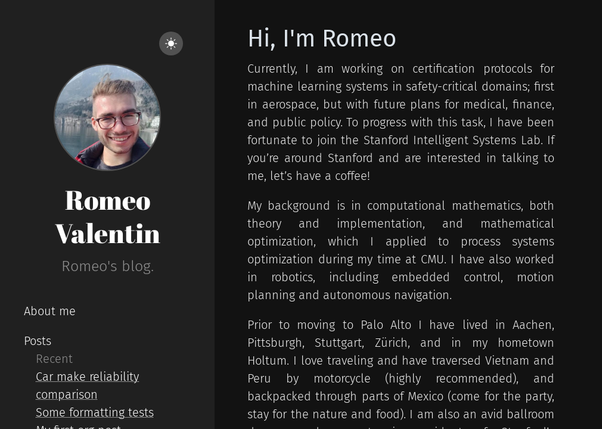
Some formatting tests (95, 412)
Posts (37, 341)
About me (50, 311)
